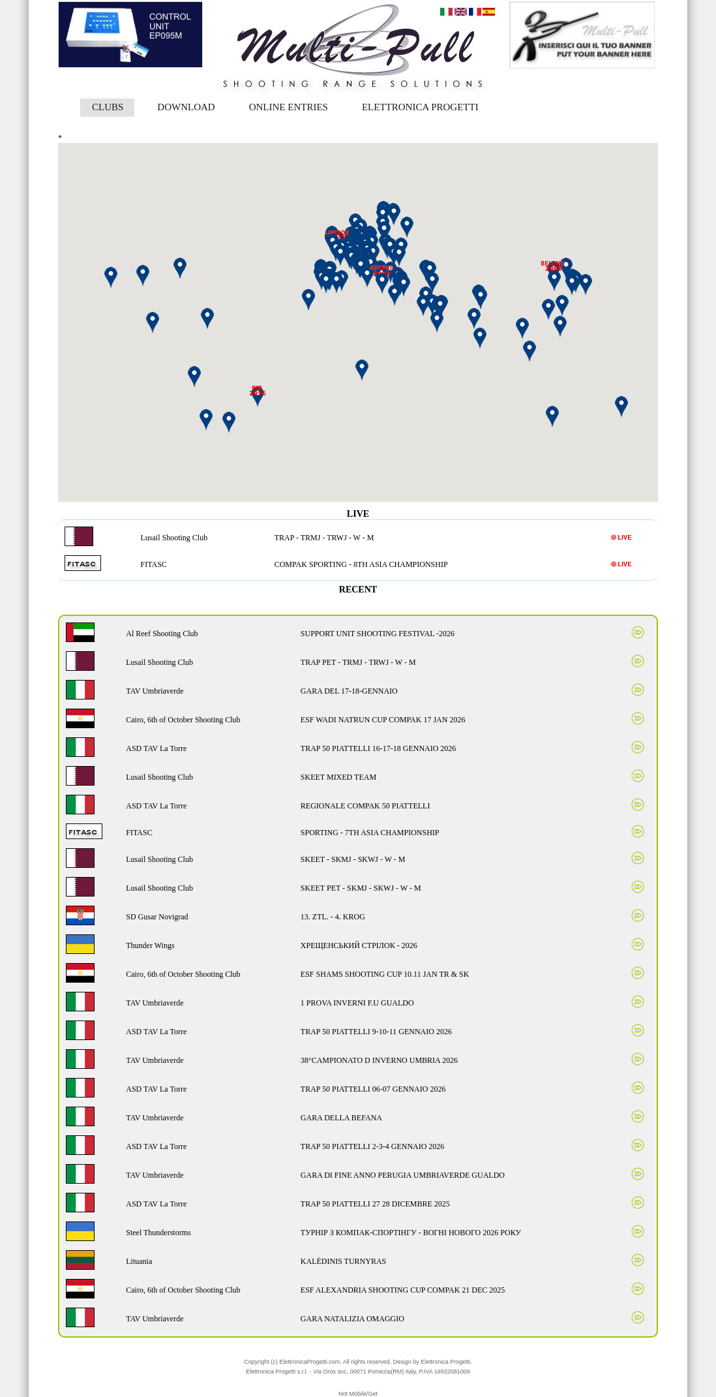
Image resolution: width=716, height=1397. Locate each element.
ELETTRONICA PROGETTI (420, 107)
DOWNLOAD (186, 107)
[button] (440, 307)
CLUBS (107, 107)
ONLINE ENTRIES (288, 107)
